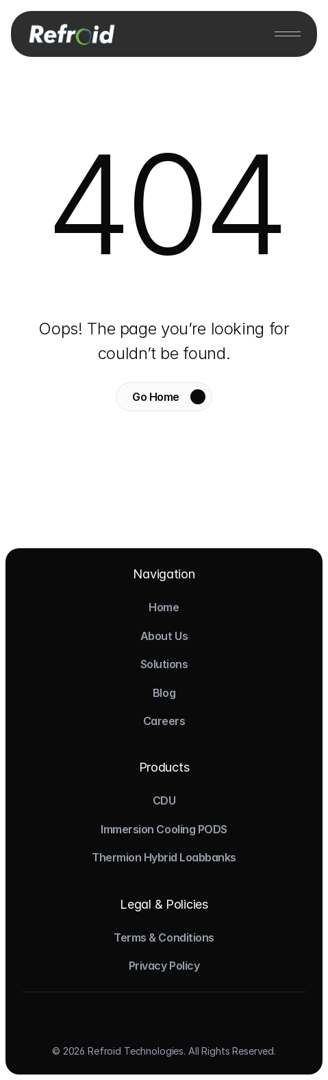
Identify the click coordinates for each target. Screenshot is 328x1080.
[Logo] (71, 34)
